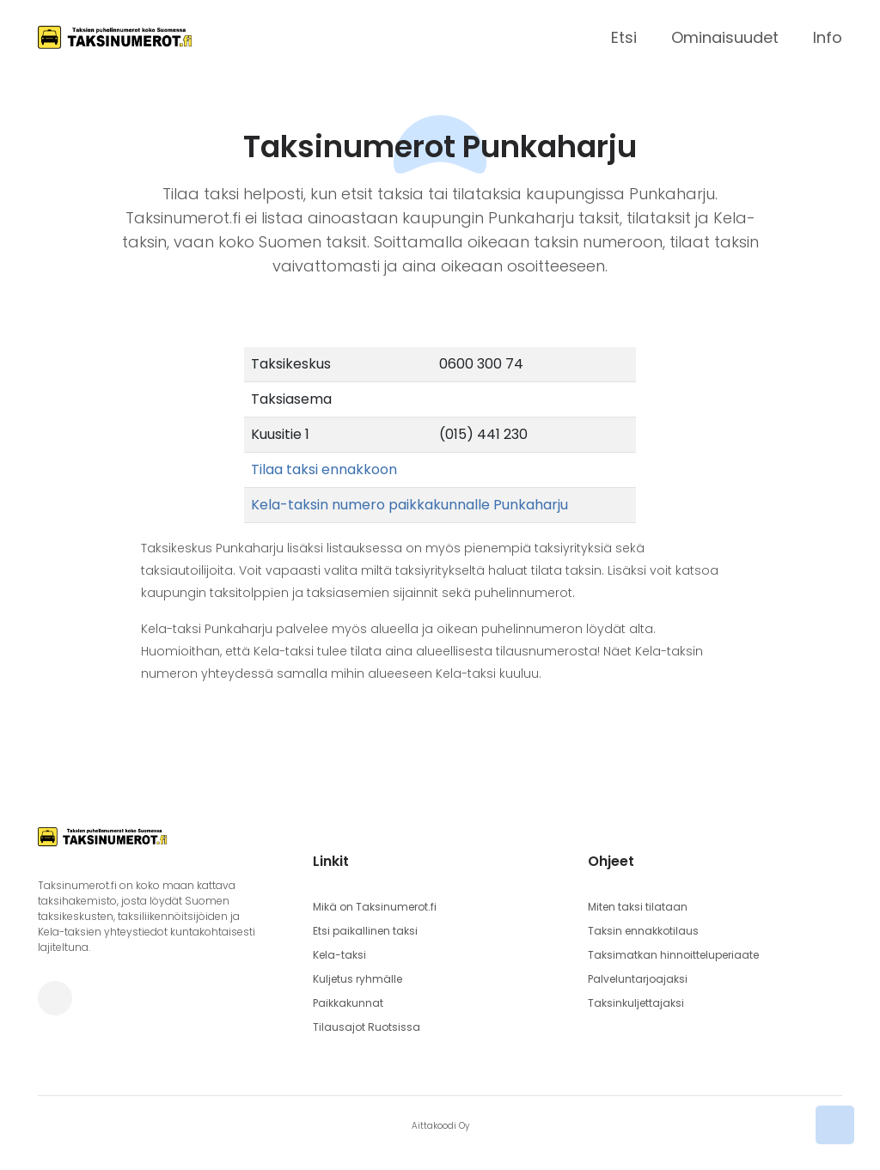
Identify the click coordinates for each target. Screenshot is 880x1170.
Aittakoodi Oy (440, 1125)
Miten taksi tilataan (638, 906)
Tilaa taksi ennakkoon (324, 469)
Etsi (624, 37)
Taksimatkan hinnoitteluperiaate (673, 955)
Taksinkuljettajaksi (636, 1003)
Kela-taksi (339, 955)
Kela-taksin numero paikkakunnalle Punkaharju (409, 505)
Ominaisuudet (725, 37)
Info (827, 37)
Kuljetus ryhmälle (357, 979)
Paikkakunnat (348, 1003)
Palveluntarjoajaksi (638, 979)
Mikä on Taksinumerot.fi (375, 906)
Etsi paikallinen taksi (365, 930)
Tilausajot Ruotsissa (366, 1027)
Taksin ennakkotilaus (643, 930)
